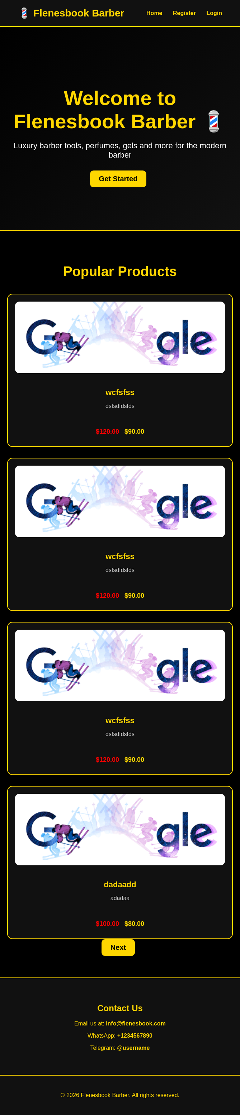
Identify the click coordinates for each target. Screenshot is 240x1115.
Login (214, 13)
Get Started (118, 179)
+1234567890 (134, 1036)
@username (133, 1048)
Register (184, 13)
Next (118, 947)
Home (154, 13)
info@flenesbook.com (136, 1023)
